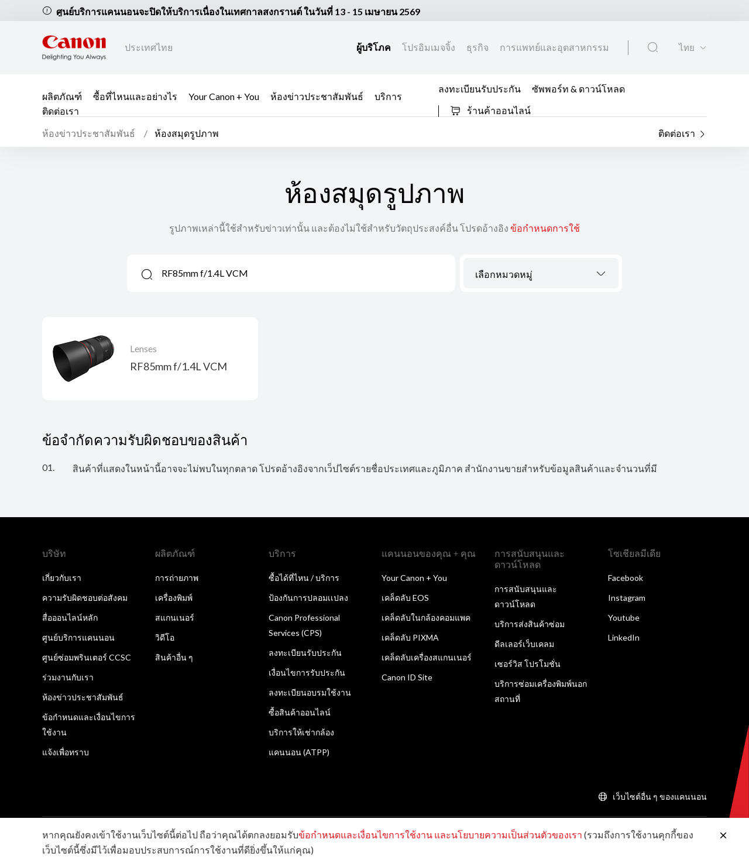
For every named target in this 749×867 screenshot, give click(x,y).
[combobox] (541, 273)
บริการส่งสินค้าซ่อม (529, 624)
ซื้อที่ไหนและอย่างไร (135, 95)
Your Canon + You (223, 95)
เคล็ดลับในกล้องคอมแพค (426, 617)
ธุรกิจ (478, 47)
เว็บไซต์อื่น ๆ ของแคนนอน (660, 796)
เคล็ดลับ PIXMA (410, 637)
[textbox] (541, 274)
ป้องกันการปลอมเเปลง (308, 598)
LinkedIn (624, 637)
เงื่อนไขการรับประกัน (307, 672)
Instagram (626, 598)
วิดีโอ (164, 637)
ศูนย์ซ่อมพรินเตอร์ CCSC (86, 657)
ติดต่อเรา (60, 110)
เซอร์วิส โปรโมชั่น (527, 664)
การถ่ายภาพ (176, 578)
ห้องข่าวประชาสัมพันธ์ (316, 95)
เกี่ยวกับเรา (61, 578)
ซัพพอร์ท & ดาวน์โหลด (578, 88)
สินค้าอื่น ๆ (174, 657)
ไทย (687, 47)
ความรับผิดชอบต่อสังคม (85, 598)
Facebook (625, 578)
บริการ (388, 95)
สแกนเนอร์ (174, 617)
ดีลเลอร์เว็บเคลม (524, 644)
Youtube (624, 617)
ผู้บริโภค (374, 47)
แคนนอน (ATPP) (299, 752)
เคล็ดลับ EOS (405, 598)
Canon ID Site (407, 677)
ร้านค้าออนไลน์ (490, 110)
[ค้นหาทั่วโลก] (652, 47)
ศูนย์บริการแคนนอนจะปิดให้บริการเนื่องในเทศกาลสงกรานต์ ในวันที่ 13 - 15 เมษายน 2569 (238, 11)
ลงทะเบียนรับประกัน (479, 88)
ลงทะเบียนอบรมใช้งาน (310, 692)
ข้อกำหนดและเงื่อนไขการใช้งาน (365, 834)
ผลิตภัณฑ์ (62, 95)
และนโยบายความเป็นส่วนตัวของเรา (508, 834)
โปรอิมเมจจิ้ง (429, 47)
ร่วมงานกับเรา (68, 677)
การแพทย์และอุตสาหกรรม (554, 47)
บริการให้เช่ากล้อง (301, 732)
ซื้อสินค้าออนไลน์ (300, 712)
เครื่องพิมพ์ (174, 598)
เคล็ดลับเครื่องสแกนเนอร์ (427, 657)
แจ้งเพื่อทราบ (65, 752)
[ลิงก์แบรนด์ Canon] (74, 47)
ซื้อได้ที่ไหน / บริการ (304, 578)
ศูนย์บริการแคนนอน (78, 637)
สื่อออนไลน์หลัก (70, 617)
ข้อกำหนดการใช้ (545, 227)
